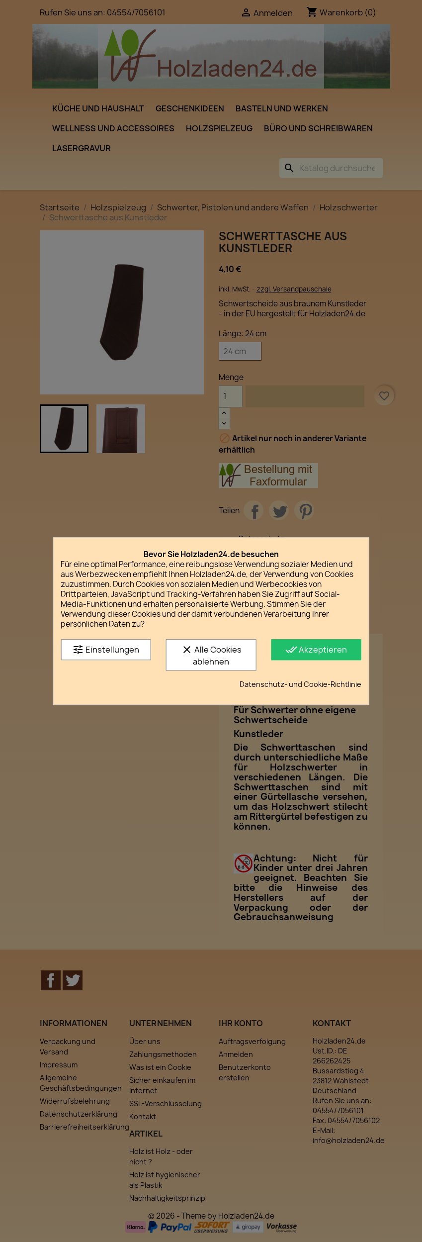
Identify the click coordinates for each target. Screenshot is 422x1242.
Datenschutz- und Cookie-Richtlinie (300, 684)
